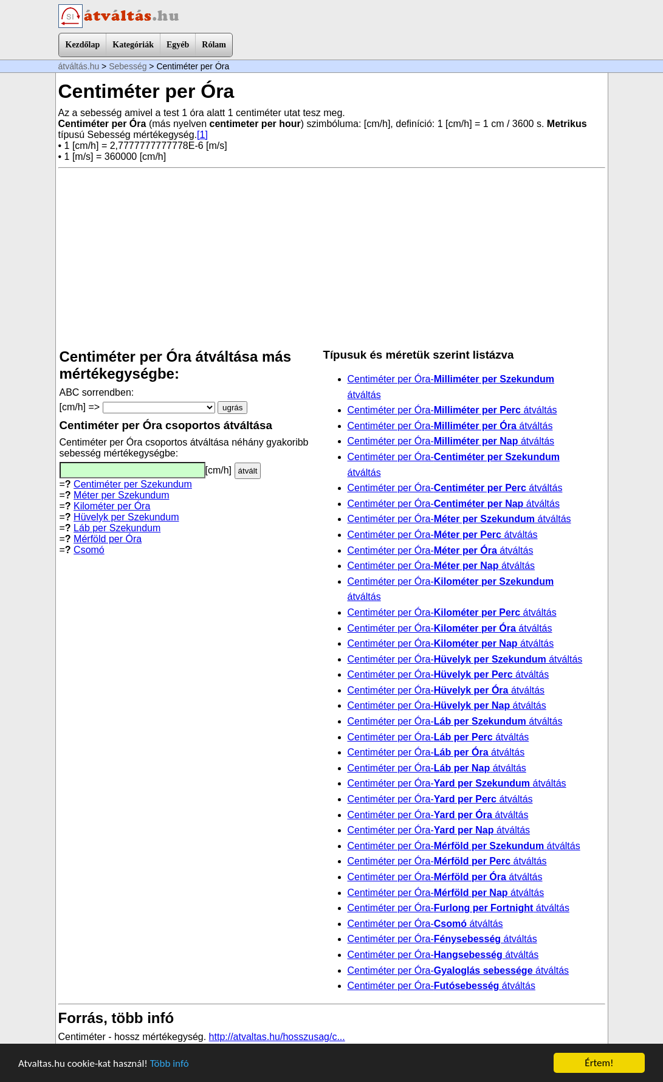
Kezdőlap (83, 44)
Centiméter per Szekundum (133, 484)
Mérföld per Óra (108, 539)
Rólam (214, 44)
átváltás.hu (79, 66)
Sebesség (127, 66)
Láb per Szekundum (117, 528)
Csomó (89, 550)
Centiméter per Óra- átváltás (452, 410)
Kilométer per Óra (112, 506)
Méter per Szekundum (121, 495)
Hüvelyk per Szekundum (126, 517)
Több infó (169, 1063)
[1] (202, 134)
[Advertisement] (331, 258)
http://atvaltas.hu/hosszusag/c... (277, 1037)
